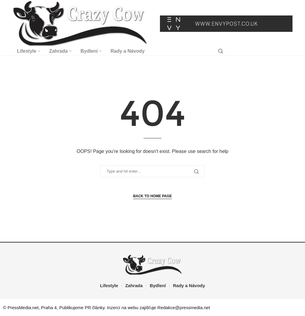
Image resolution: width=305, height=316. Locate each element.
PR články (95, 307)
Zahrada (58, 51)
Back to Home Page (152, 196)
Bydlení (89, 51)
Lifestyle (26, 51)
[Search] (221, 51)
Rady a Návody (128, 51)
